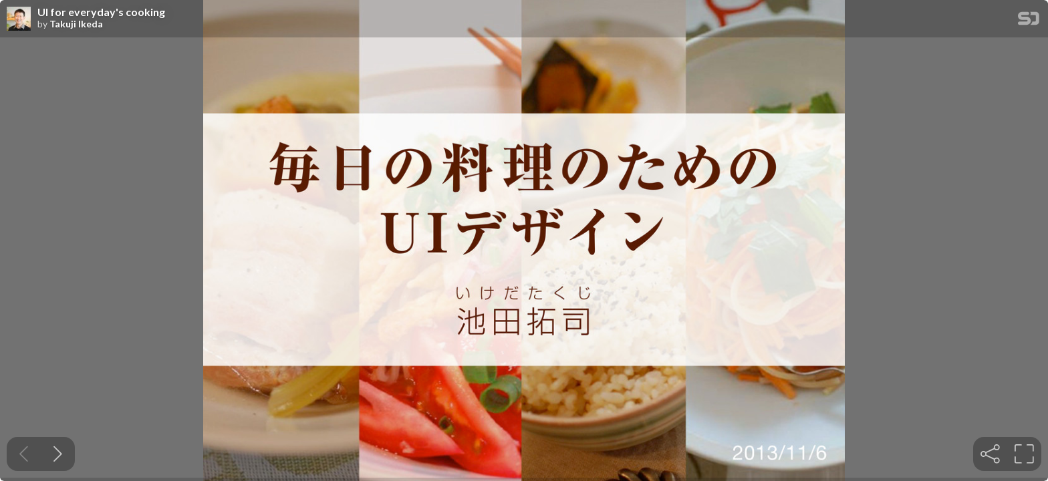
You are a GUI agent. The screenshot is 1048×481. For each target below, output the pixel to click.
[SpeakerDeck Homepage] (1028, 21)
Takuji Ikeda (76, 24)
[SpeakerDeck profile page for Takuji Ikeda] (19, 19)
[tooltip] (990, 454)
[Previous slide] (24, 454)
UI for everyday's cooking (101, 12)
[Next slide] (58, 454)
